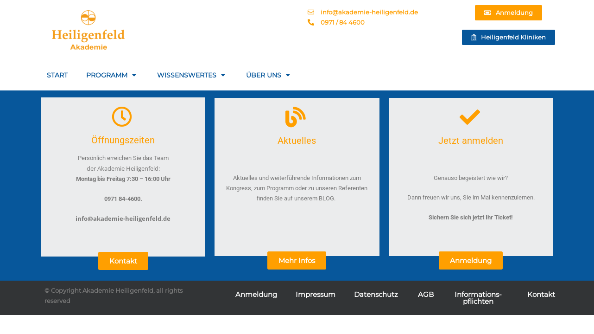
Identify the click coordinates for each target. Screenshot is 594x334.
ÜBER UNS (269, 75)
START (57, 75)
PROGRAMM (112, 75)
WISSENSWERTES (192, 75)
